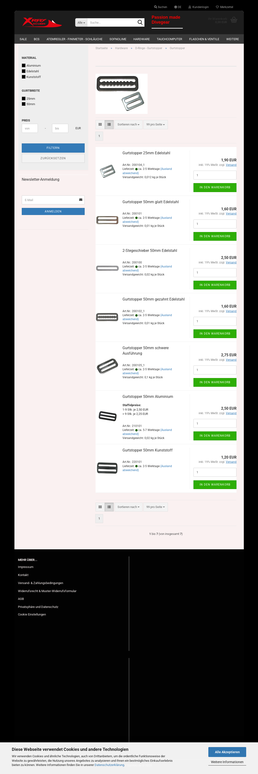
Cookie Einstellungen (32, 617)
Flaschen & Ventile (204, 39)
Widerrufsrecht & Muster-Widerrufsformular (47, 593)
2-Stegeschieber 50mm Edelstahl (149, 253)
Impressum (25, 569)
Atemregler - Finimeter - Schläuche (74, 39)
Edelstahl (30, 73)
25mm (28, 101)
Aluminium (31, 68)
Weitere (232, 39)
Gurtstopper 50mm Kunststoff (147, 452)
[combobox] (128, 127)
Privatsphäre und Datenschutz (38, 609)
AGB (21, 601)
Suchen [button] (160, 7)
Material (29, 60)
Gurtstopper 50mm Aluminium (147, 399)
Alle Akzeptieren (227, 752)
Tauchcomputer (169, 39)
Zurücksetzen (53, 160)
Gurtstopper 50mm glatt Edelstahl (150, 204)
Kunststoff (31, 79)
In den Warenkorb (215, 190)
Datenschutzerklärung (109, 765)
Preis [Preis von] (26, 123)
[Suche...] (81, 22)
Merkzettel (224, 7)
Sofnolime (117, 39)
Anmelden (53, 213)
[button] (178, 7)
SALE (23, 39)
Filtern (53, 150)
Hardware (141, 39)
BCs (36, 39)
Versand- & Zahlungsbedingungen (40, 585)
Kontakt (23, 577)
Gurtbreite (31, 93)
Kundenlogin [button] (198, 7)
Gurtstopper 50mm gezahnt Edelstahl (153, 301)
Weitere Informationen (227, 762)
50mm (28, 106)
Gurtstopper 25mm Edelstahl (146, 155)
